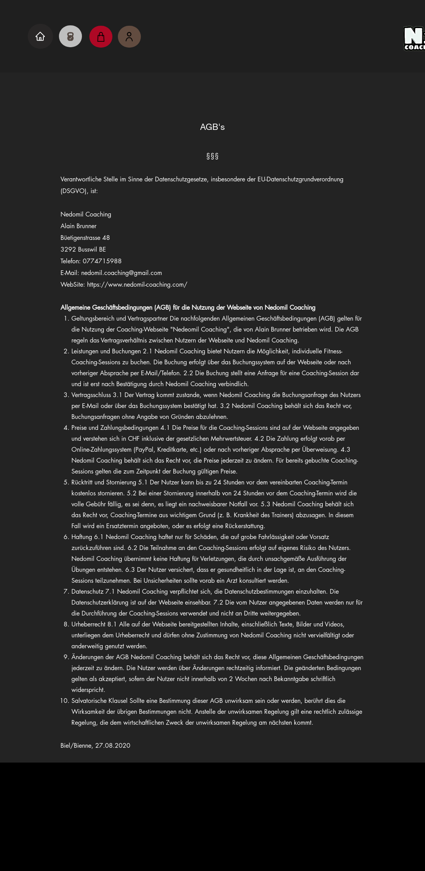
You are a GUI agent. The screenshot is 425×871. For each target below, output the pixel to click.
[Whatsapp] (231, 800)
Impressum (174, 846)
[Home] (40, 36)
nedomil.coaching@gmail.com (212, 832)
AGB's (259, 846)
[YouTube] (212, 800)
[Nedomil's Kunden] (129, 37)
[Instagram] (193, 800)
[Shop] (100, 37)
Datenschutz (220, 846)
